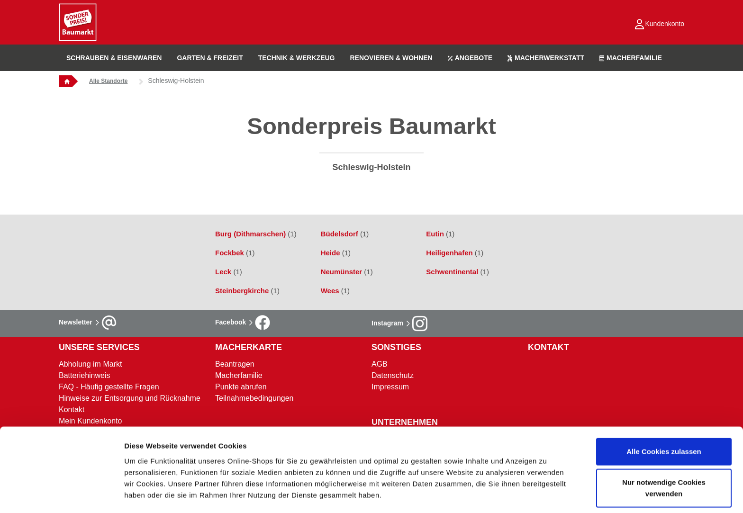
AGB (380, 364)
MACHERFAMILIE (630, 58)
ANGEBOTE (470, 58)
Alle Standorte (108, 81)
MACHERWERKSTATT (545, 58)
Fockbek (234, 253)
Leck (228, 272)
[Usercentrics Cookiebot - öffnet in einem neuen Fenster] (61, 494)
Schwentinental (457, 272)
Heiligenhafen (454, 253)
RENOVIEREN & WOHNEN (391, 58)
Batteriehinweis (84, 375)
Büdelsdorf (345, 234)
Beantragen (234, 364)
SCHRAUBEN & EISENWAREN (114, 58)
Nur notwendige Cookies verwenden (664, 452)
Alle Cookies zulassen (663, 416)
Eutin (440, 234)
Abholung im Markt (90, 364)
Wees (335, 291)
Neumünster (347, 272)
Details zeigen (504, 494)
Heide (336, 253)
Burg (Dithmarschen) (256, 234)
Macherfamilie (239, 375)
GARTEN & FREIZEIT (210, 58)
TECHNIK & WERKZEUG (296, 58)
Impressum (390, 387)
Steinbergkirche (247, 291)
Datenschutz (393, 375)
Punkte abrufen (241, 387)
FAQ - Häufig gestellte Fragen (109, 387)
